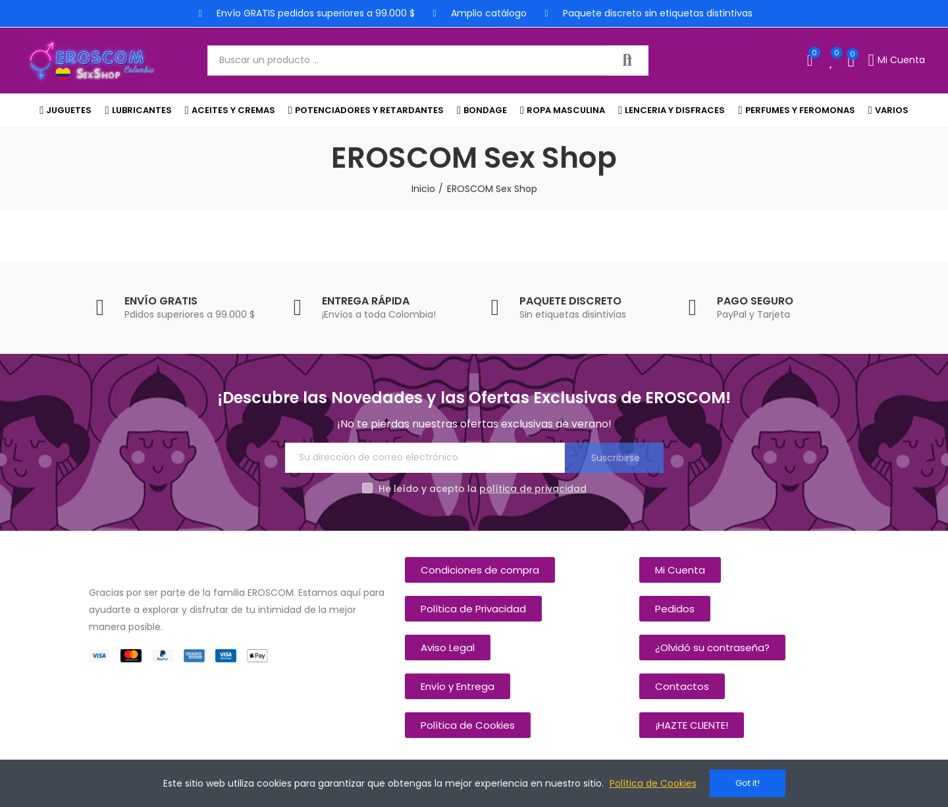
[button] (480, 570)
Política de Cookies (653, 783)
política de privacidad (533, 488)
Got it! (747, 783)
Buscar (627, 60)
